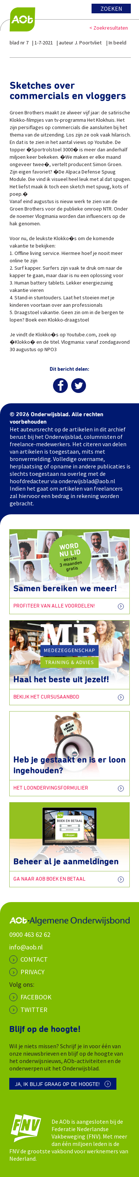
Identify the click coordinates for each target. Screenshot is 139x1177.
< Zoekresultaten (108, 27)
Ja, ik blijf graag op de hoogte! (57, 1084)
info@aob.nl (26, 947)
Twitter (33, 1009)
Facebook (36, 997)
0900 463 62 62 (29, 934)
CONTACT (34, 959)
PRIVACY (32, 972)
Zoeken (111, 8)
